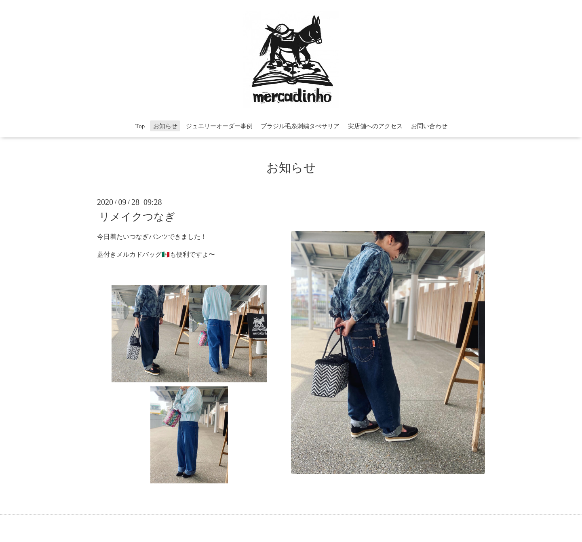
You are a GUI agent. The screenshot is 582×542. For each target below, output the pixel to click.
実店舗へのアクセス (375, 126)
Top (140, 126)
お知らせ (165, 126)
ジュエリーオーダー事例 (219, 126)
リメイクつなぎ (137, 216)
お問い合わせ (429, 126)
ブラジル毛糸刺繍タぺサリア (300, 126)
